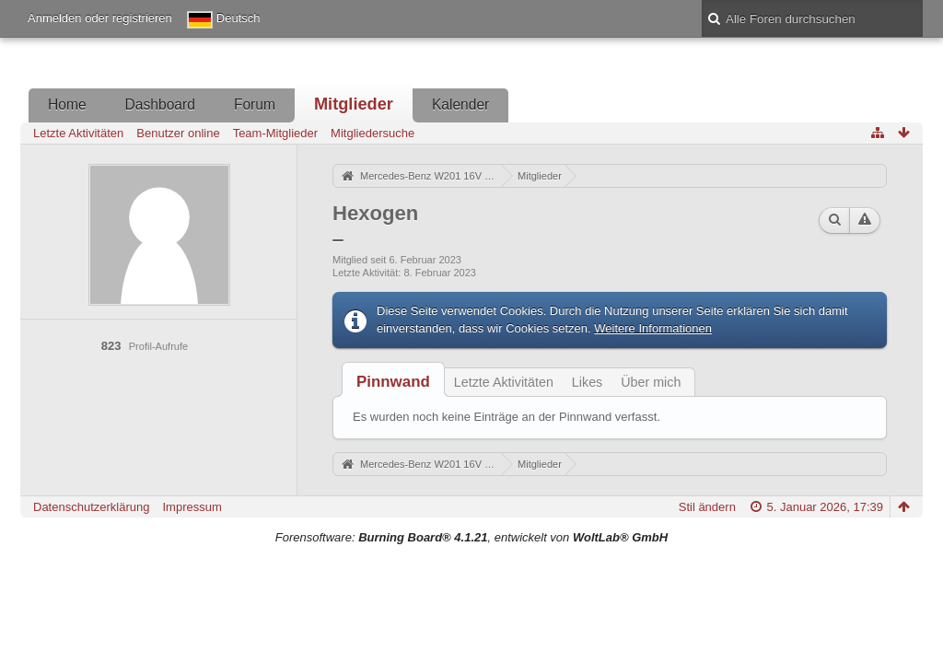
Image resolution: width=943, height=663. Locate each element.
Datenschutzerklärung (91, 507)
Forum (254, 104)
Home (67, 104)
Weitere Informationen (653, 328)
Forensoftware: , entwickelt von (471, 537)
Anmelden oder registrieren (100, 18)
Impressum (191, 507)
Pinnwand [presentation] (393, 381)
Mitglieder (353, 104)
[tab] (393, 381)
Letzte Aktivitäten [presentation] (503, 382)
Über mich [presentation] (651, 382)
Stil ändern (707, 507)
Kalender (460, 104)
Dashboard (160, 104)
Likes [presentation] (587, 382)
